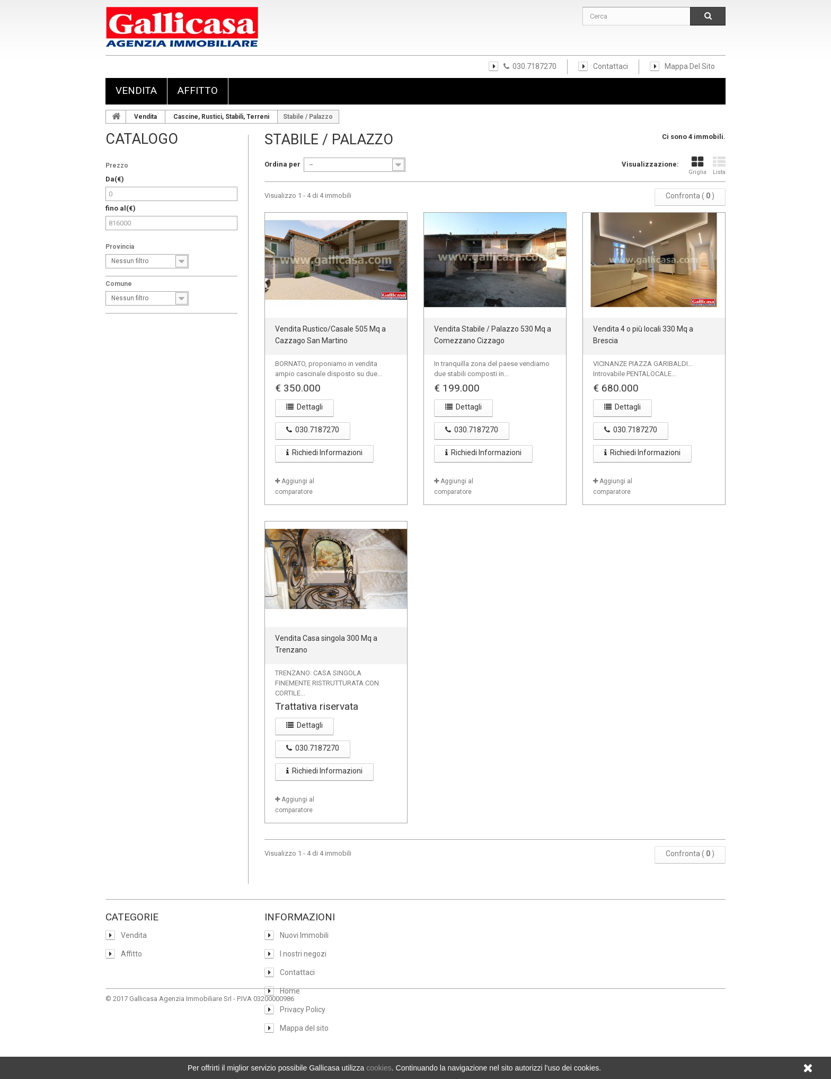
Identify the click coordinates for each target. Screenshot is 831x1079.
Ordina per (282, 164)
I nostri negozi (302, 954)
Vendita (136, 90)
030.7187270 (529, 66)
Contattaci (610, 66)
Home (289, 991)
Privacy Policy (301, 1009)
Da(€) (114, 179)
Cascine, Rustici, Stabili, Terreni (221, 116)
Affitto (198, 90)
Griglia (697, 165)
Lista (719, 165)
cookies (378, 1068)
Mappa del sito (690, 66)
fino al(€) (120, 208)
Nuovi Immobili (303, 935)
